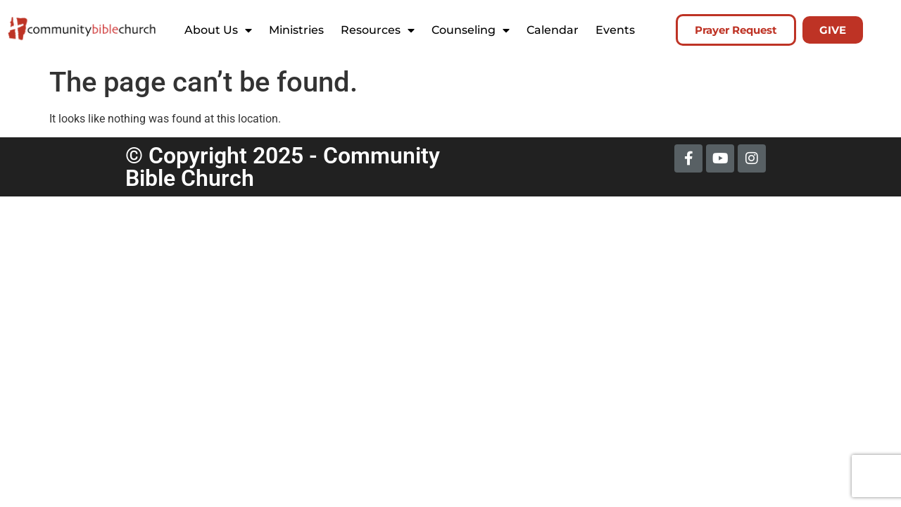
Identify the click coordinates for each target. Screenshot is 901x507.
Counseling (470, 30)
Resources (378, 30)
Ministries (296, 30)
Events (615, 30)
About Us (218, 30)
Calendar (553, 30)
